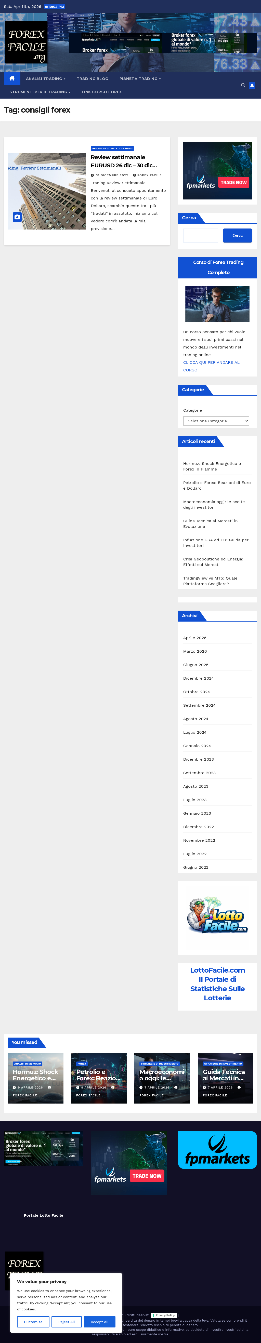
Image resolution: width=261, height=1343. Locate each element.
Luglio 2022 (195, 853)
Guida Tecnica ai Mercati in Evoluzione (224, 1078)
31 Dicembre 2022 (112, 175)
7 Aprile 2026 (158, 1087)
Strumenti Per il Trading (38, 92)
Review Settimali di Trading (112, 148)
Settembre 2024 (199, 705)
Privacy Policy (165, 1315)
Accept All (100, 1322)
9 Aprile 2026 (31, 1087)
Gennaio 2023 (197, 813)
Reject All (66, 1322)
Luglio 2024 (195, 732)
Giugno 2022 (195, 867)
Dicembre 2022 (198, 826)
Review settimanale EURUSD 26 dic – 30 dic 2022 (121, 165)
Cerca (189, 218)
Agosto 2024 (195, 718)
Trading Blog (92, 78)
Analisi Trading (44, 78)
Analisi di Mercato (27, 1063)
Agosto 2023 (195, 786)
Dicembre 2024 (198, 678)
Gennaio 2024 (197, 745)
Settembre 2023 (199, 772)
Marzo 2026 (195, 651)
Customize (33, 1322)
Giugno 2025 (195, 664)
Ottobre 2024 (196, 691)
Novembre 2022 (199, 840)
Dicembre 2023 (198, 759)
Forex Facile (147, 175)
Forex (82, 1063)
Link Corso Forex (102, 92)
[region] (66, 1303)
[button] (243, 85)
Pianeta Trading (139, 78)
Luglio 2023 (195, 799)
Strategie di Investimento (160, 1063)
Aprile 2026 (195, 637)
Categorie (192, 410)
